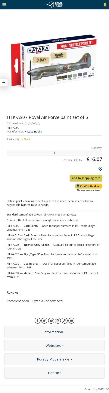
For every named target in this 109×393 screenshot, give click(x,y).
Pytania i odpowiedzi (47, 301)
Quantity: (96, 148)
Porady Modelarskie (54, 359)
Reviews (12, 292)
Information (54, 332)
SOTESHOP (103, 389)
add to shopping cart (86, 178)
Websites (55, 345)
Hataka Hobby (33, 131)
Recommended (18, 301)
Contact (54, 373)
